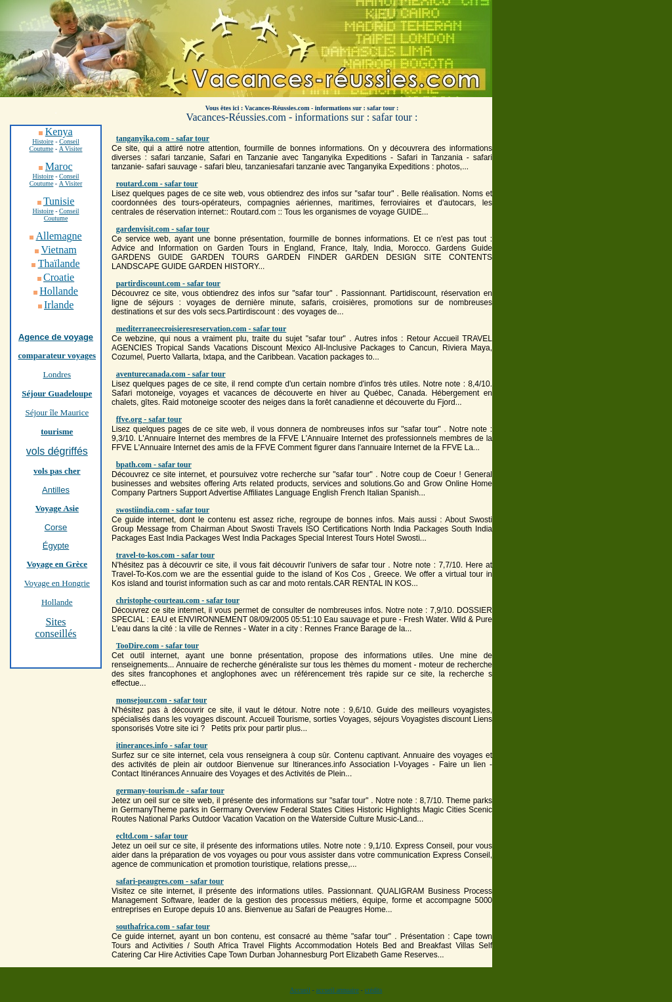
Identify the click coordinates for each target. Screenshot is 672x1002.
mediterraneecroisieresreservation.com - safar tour (201, 328)
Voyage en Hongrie (57, 583)
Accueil (300, 989)
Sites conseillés (55, 627)
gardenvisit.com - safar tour (162, 229)
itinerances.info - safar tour (162, 745)
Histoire (42, 176)
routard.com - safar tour (157, 183)
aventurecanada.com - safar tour (171, 374)
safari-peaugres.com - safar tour (170, 881)
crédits (374, 989)
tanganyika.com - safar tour (162, 138)
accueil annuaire (337, 989)
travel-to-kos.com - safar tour (165, 555)
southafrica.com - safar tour (163, 926)
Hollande (57, 602)
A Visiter (71, 148)
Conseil (69, 141)
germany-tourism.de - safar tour (170, 790)
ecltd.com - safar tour (152, 836)
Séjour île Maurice (57, 412)
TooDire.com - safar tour (157, 645)
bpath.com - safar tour (154, 464)
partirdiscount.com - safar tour (168, 283)
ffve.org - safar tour (149, 419)
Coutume (42, 148)
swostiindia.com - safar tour (162, 509)
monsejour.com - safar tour (161, 700)
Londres (57, 374)
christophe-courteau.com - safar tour (178, 600)
